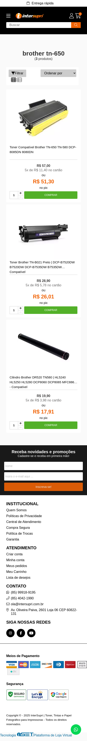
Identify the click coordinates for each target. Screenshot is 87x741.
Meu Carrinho (16, 572)
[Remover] (20, 197)
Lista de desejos (18, 577)
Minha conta (15, 560)
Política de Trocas (19, 533)
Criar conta (14, 554)
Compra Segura (18, 527)
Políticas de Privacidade (24, 516)
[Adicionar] (20, 193)
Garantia (12, 539)
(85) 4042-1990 (22, 598)
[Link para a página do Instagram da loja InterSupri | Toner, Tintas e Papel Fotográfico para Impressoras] (10, 633)
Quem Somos (16, 510)
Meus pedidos (16, 566)
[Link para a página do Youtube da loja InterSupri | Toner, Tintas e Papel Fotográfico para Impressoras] (31, 633)
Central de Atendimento (23, 522)
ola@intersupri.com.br (27, 604)
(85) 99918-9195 (23, 592)
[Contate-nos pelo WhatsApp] (76, 729)
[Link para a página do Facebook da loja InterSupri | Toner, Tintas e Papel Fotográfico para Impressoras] (21, 633)
